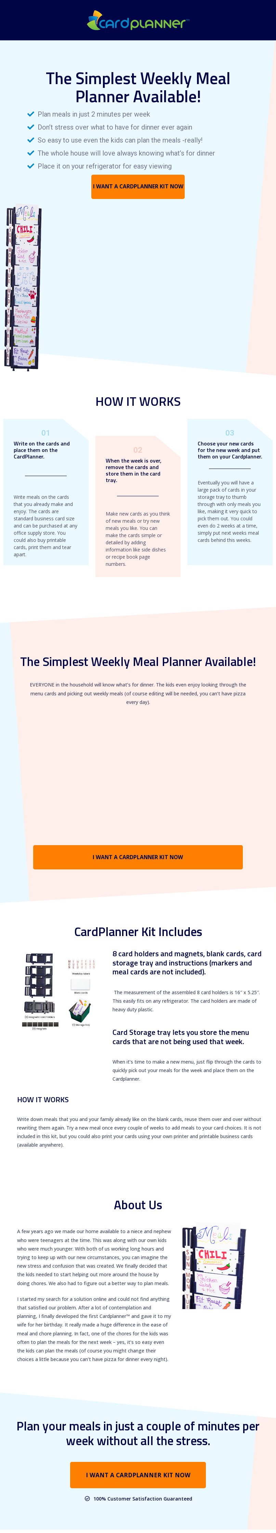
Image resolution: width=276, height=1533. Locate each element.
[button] (138, 188)
